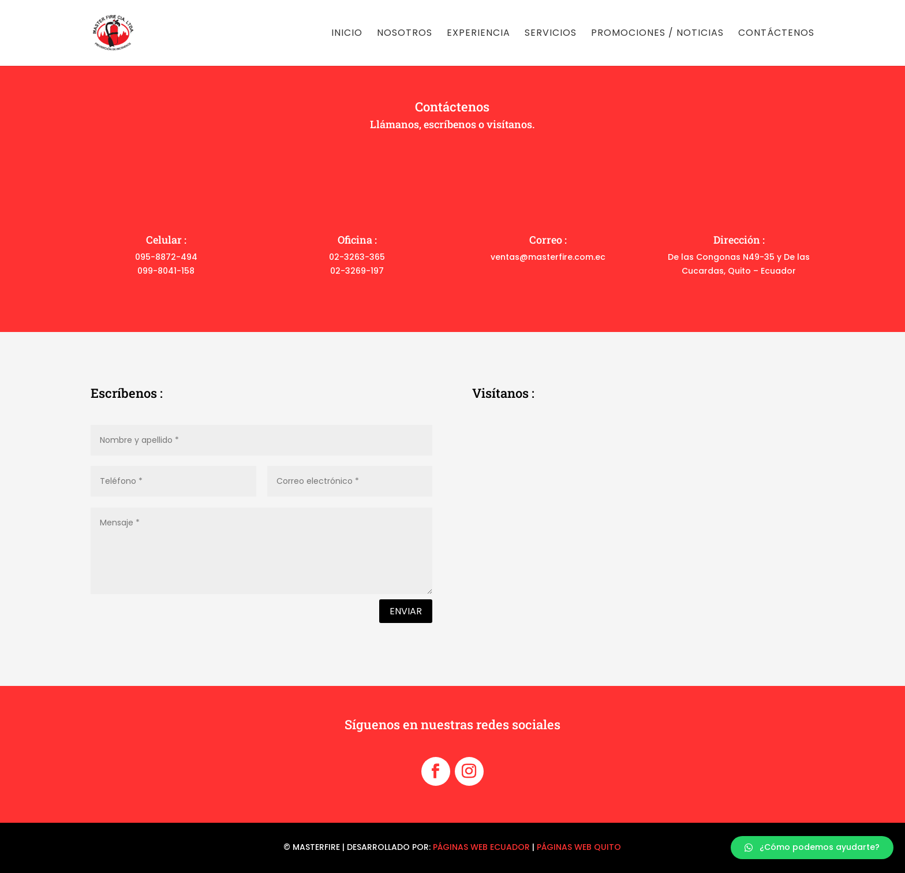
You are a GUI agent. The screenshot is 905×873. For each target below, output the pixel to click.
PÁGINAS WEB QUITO (579, 847)
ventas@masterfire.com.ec (548, 257)
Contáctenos (776, 34)
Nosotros (404, 34)
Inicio (346, 34)
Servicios (551, 34)
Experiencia (478, 34)
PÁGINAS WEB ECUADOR (481, 847)
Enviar (406, 611)
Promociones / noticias (657, 34)
